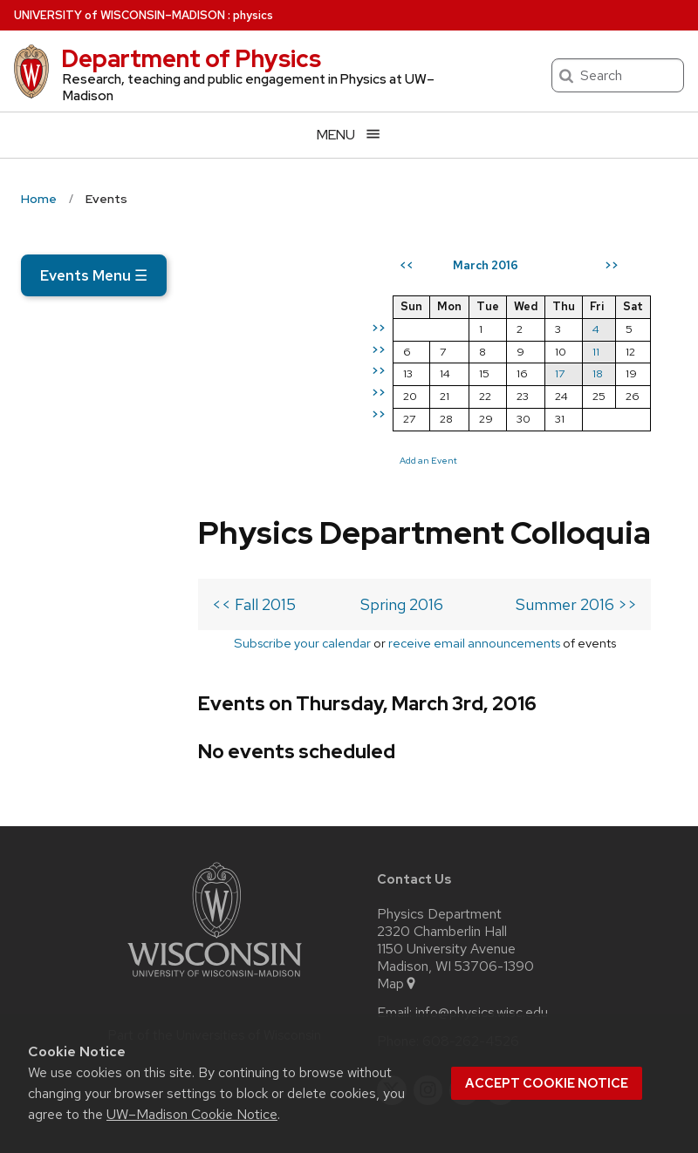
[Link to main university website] (214, 873)
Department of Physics (191, 58)
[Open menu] (349, 135)
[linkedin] (464, 983)
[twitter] (392, 983)
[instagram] (428, 983)
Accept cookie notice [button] (546, 1083)
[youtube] (501, 983)
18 (624, 437)
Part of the (214, 928)
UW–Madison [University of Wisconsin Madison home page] (119, 15)
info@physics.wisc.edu (481, 905)
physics (253, 15)
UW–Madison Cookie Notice (191, 1114)
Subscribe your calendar (143, 512)
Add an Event (454, 524)
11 (622, 414)
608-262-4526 (470, 934)
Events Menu (93, 275)
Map (397, 876)
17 (585, 437)
